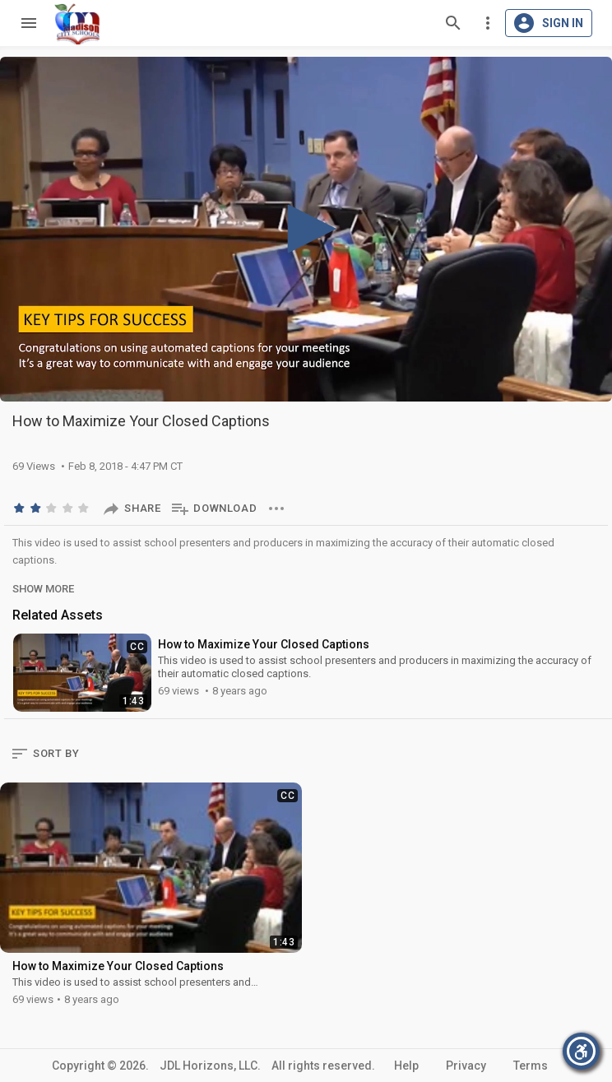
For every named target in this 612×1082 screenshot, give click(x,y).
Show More (43, 589)
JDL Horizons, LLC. (210, 1065)
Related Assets (57, 615)
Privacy (466, 1065)
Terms (530, 1065)
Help (406, 1065)
